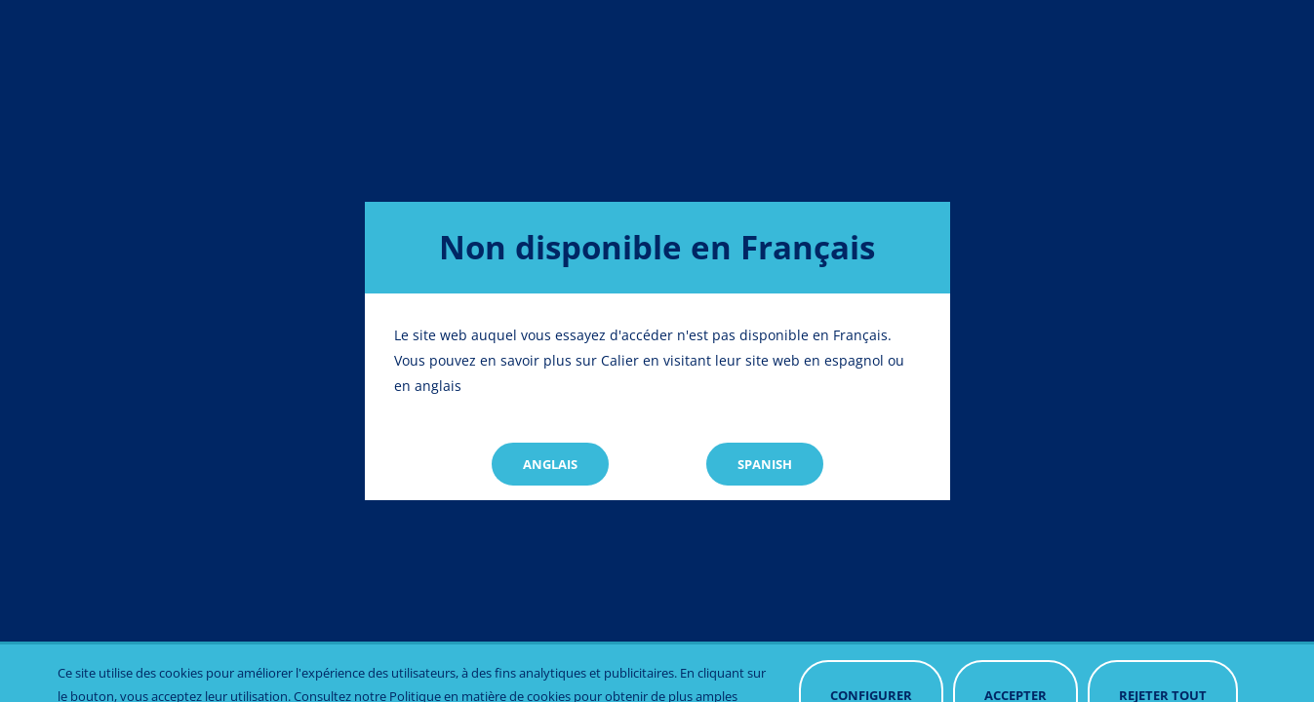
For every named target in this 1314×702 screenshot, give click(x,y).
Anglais (550, 464)
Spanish (764, 464)
